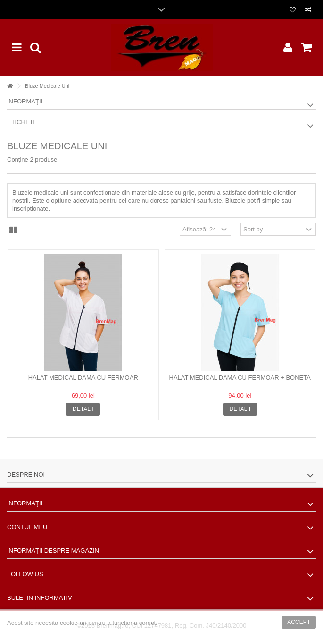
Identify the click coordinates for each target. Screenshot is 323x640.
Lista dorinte (293, 10)
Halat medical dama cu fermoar (83, 377)
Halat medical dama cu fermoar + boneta (240, 377)
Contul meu (27, 526)
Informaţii (24, 101)
